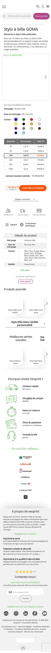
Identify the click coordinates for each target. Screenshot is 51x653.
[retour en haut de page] (23, 648)
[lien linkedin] (25, 613)
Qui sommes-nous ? (9, 626)
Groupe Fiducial (31, 620)
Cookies (43, 629)
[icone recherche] (4, 16)
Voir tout (42, 338)
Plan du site (28, 632)
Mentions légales (24, 626)
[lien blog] (6, 613)
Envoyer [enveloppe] (26, 598)
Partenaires (38, 632)
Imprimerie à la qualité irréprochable (21, 559)
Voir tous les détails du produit (17, 104)
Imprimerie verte (11, 538)
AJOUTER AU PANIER (33, 188)
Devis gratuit (41, 16)
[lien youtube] (45, 613)
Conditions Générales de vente (27, 629)
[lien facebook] (35, 613)
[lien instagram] (16, 613)
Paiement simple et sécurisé (17, 548)
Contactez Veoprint (15, 632)
